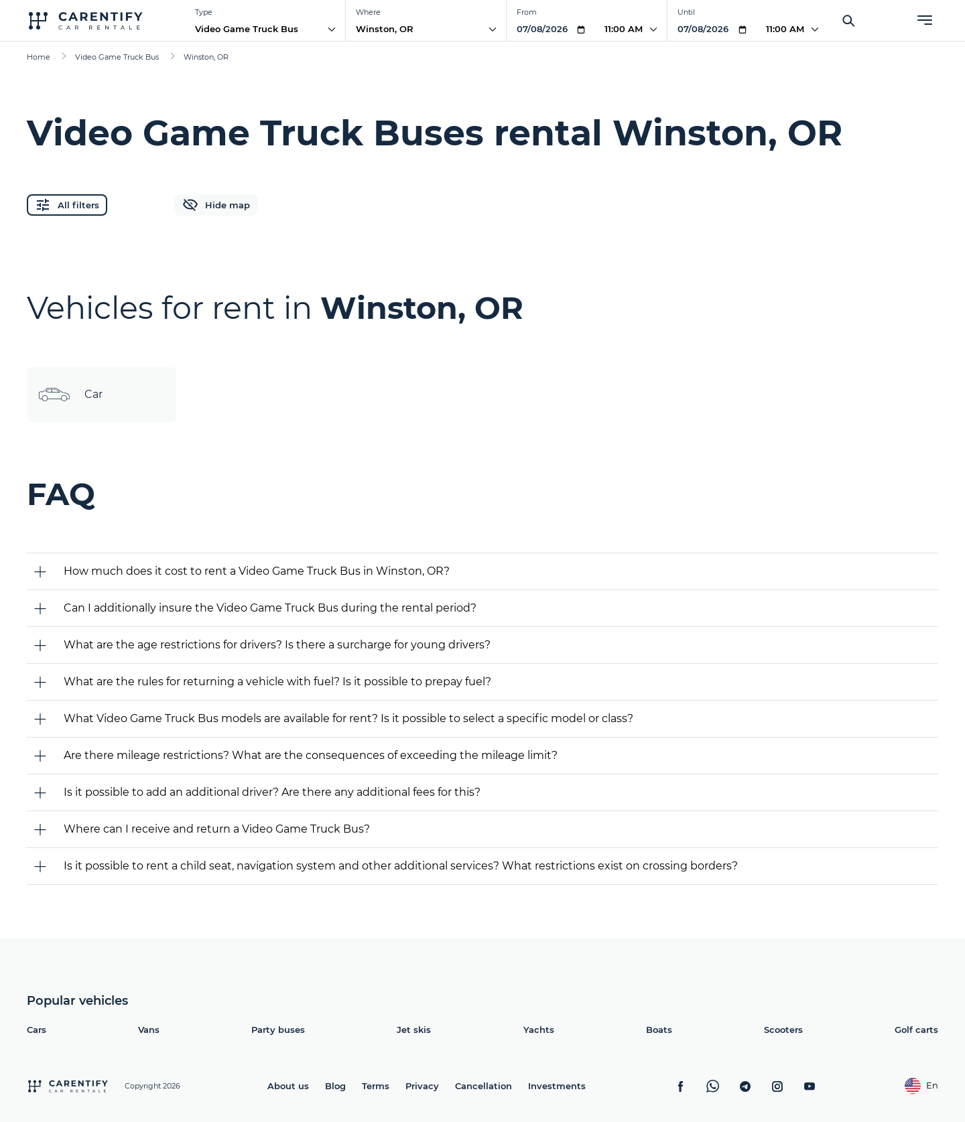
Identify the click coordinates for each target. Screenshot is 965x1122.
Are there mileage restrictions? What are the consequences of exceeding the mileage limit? (311, 755)
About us (288, 1085)
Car (70, 394)
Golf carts (916, 1029)
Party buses (278, 1029)
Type (203, 12)
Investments (557, 1085)
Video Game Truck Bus (246, 28)
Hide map (216, 205)
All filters (67, 205)
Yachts (538, 1029)
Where (368, 12)
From (527, 12)
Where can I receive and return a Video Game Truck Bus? (217, 829)
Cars (36, 1029)
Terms (375, 1085)
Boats (659, 1029)
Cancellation (483, 1085)
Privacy (422, 1085)
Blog (335, 1085)
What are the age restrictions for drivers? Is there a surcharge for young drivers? (277, 644)
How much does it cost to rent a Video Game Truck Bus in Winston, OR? (257, 571)
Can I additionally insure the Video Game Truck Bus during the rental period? (270, 608)
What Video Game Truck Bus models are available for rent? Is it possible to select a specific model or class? (348, 718)
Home (38, 57)
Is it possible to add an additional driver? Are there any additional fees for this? (272, 792)
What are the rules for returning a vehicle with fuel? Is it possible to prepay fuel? (277, 681)
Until (686, 12)
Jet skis (414, 1029)
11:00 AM (623, 28)
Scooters (783, 1029)
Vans (148, 1029)
